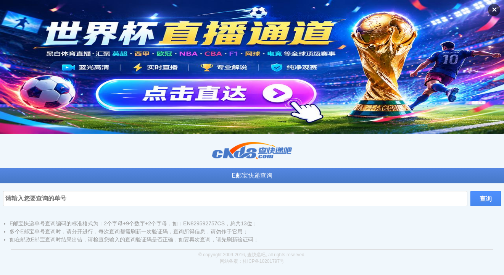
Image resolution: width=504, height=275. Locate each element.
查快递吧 (256, 254)
